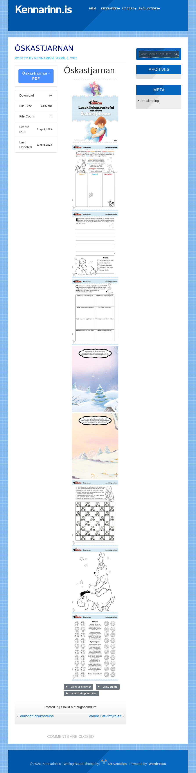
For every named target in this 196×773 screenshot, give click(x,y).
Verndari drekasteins (37, 716)
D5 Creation (114, 764)
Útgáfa (128, 9)
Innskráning (150, 101)
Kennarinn (109, 9)
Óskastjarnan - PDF (36, 76)
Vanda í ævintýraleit (105, 716)
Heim (92, 9)
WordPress (157, 764)
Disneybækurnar (78, 687)
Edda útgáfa (108, 687)
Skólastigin (148, 9)
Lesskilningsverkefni (81, 693)
